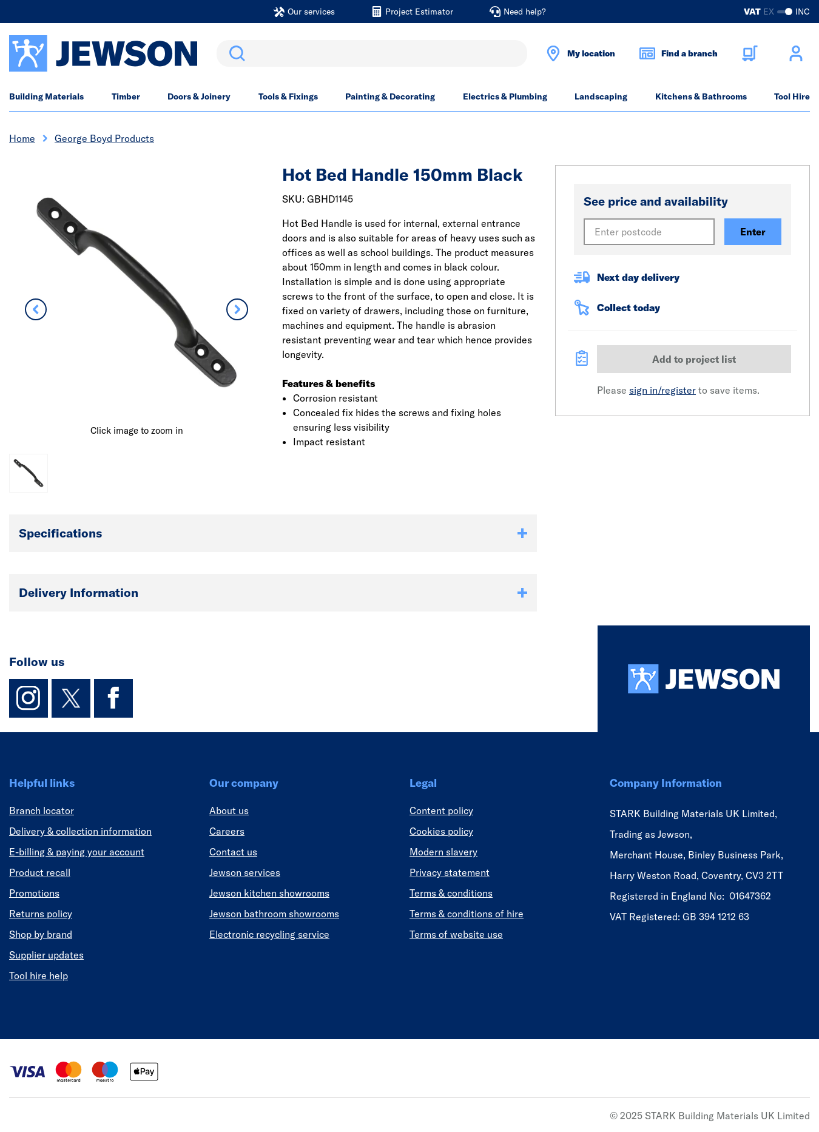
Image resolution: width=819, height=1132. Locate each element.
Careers (226, 831)
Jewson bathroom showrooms (274, 914)
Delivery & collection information (80, 831)
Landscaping (601, 96)
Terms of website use (456, 934)
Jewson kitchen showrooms (269, 893)
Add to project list (694, 359)
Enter (753, 232)
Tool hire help (38, 975)
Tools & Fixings (288, 96)
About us (229, 810)
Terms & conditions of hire (467, 914)
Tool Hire (792, 96)
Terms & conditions (451, 893)
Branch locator (41, 810)
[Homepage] (704, 678)
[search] (372, 53)
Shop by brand (40, 934)
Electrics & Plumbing (505, 96)
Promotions (34, 893)
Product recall (39, 872)
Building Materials (46, 96)
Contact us (233, 852)
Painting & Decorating (390, 96)
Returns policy (40, 914)
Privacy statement (450, 872)
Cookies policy (441, 831)
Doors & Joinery (199, 96)
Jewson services (244, 872)
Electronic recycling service (269, 934)
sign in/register (662, 390)
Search (235, 53)
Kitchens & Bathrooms (701, 96)
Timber (126, 96)
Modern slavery (443, 852)
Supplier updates (46, 955)
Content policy (441, 810)
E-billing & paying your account (76, 852)
